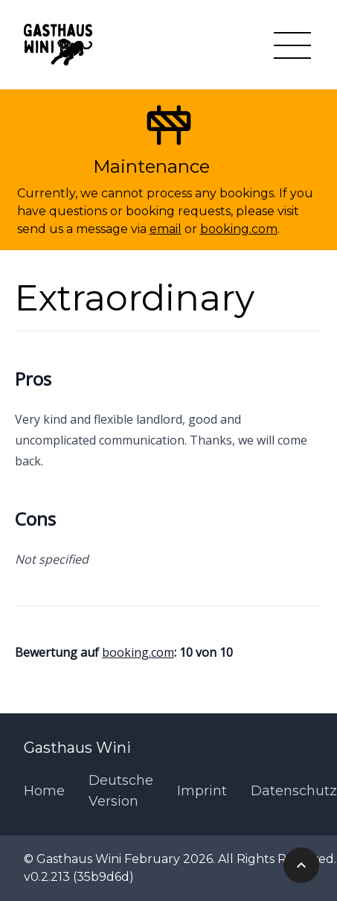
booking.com (238, 229)
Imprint (202, 791)
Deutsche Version (121, 790)
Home (44, 791)
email (166, 229)
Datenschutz (294, 791)
